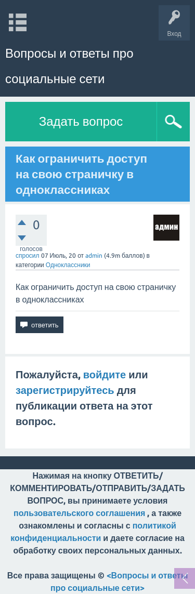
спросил (28, 255)
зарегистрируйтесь (65, 390)
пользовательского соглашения (79, 513)
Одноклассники (68, 264)
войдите (104, 374)
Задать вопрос (81, 121)
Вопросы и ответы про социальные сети (69, 66)
